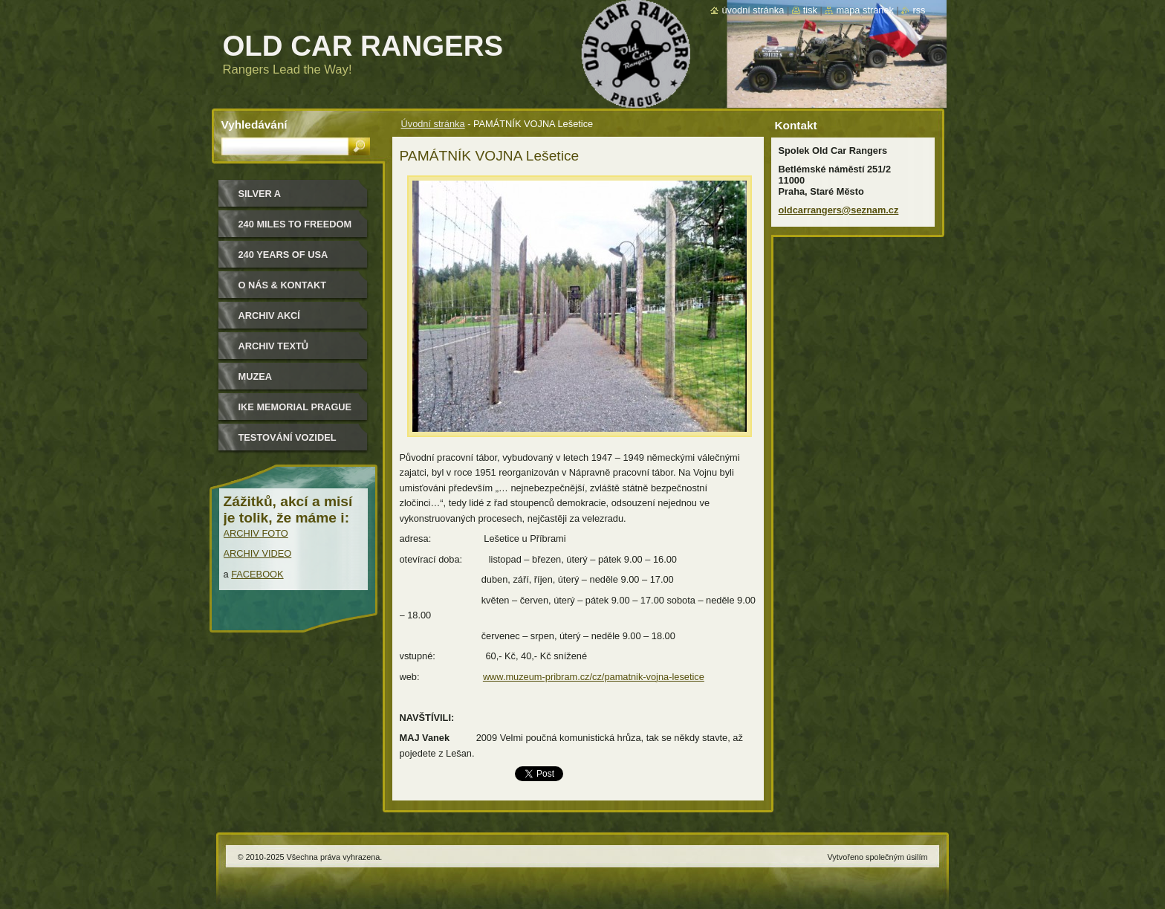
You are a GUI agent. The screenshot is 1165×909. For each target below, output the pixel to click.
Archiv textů (273, 346)
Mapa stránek (865, 10)
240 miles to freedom (295, 224)
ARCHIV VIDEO (258, 553)
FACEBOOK (257, 574)
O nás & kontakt (282, 285)
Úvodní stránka (433, 123)
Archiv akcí (269, 315)
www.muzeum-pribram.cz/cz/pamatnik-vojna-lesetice (593, 676)
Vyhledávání (254, 124)
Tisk (810, 10)
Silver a (260, 193)
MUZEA (255, 376)
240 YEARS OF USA (283, 254)
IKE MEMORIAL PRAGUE (295, 407)
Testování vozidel (287, 437)
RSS (918, 10)
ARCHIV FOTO (256, 533)
